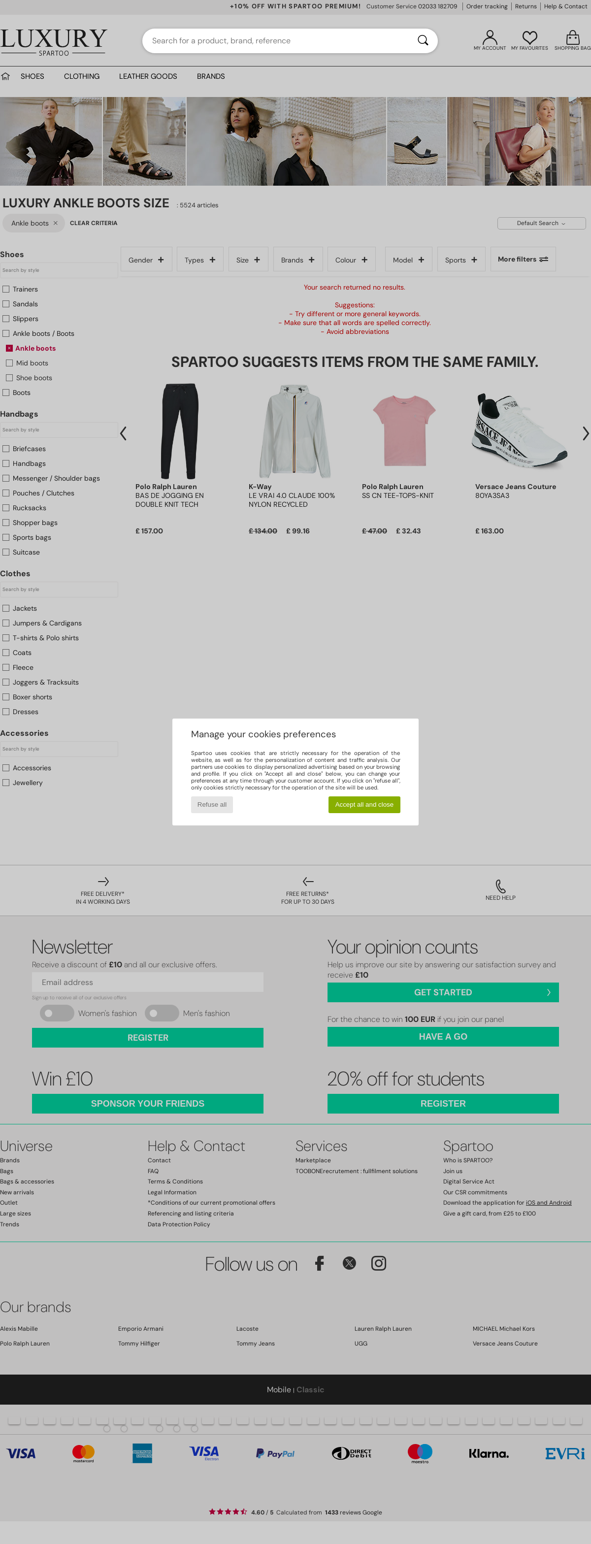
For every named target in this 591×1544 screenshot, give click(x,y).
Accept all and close (364, 804)
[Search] (423, 41)
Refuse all (212, 804)
